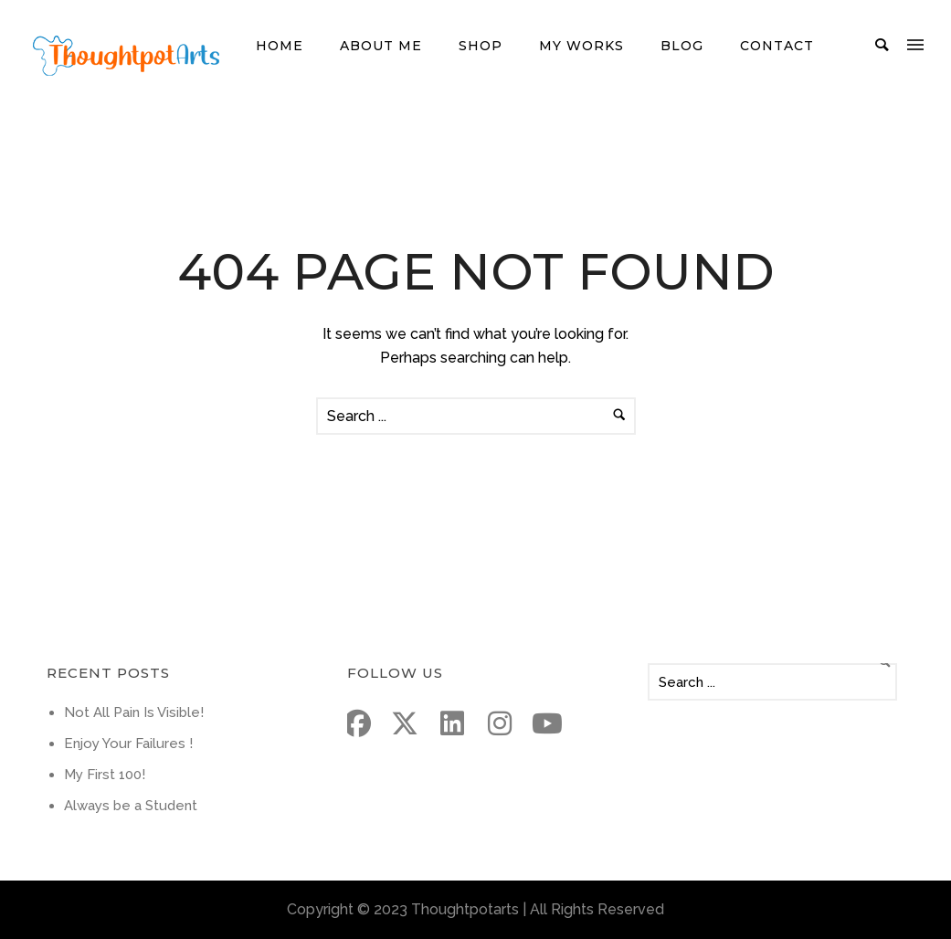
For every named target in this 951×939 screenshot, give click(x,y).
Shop (480, 45)
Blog (681, 45)
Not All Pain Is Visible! (134, 712)
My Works (581, 45)
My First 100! (104, 774)
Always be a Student (130, 805)
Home (279, 45)
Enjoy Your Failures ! (128, 743)
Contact (777, 45)
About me (381, 45)
